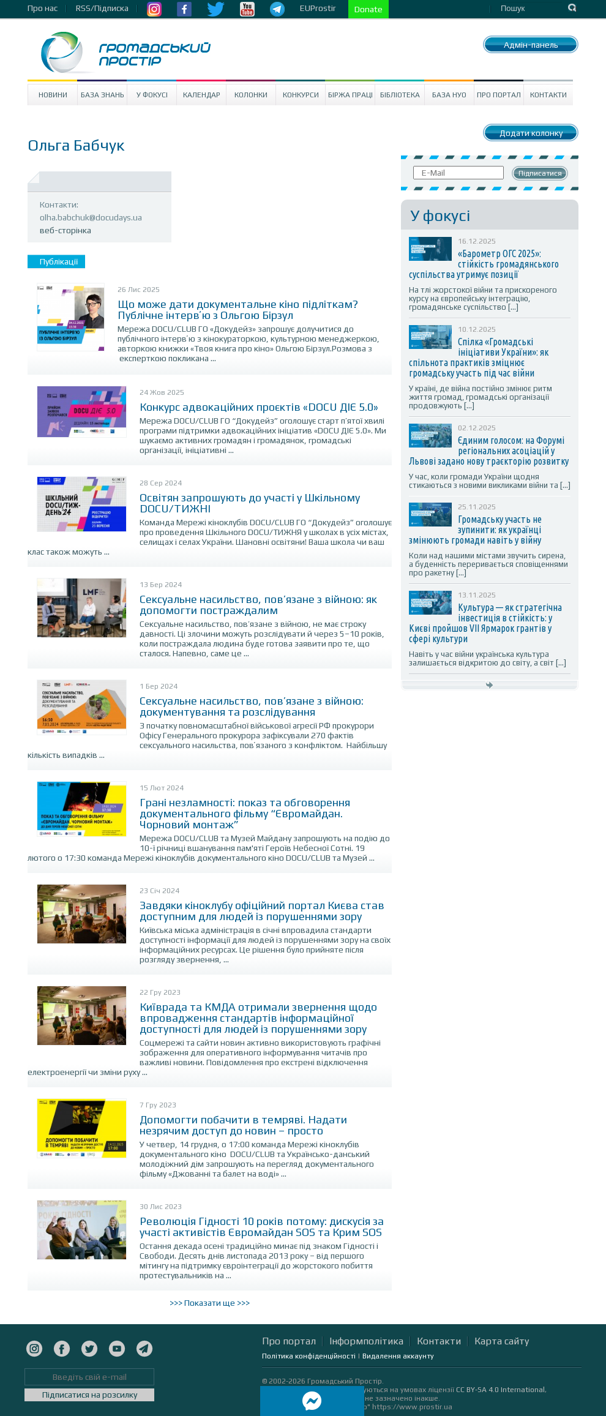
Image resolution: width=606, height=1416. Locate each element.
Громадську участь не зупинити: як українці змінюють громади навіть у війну (475, 529)
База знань (102, 95)
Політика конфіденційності (309, 1356)
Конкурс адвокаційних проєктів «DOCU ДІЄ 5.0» (259, 406)
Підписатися (540, 173)
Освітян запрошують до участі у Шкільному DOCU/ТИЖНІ (250, 503)
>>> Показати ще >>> (210, 1303)
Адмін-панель (531, 45)
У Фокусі (152, 95)
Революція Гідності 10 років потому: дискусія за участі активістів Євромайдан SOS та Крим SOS (262, 1226)
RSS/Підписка (102, 8)
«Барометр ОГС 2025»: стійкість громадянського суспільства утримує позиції (484, 264)
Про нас (43, 8)
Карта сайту (501, 1341)
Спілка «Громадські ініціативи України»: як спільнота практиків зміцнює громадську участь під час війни (478, 357)
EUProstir (318, 8)
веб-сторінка (65, 230)
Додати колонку (531, 133)
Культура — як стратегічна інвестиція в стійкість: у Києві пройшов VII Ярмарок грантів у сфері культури (485, 623)
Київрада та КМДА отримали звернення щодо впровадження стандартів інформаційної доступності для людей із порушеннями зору (258, 1017)
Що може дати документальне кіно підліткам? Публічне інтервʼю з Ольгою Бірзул (238, 309)
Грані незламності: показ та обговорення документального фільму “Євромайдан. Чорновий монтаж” (245, 813)
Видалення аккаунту (398, 1356)
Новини (53, 95)
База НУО (449, 95)
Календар (201, 95)
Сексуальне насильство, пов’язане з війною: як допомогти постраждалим (258, 604)
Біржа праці (350, 95)
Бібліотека (400, 95)
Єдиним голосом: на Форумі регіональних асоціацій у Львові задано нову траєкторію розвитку (489, 450)
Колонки (250, 95)
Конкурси (301, 95)
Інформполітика (366, 1341)
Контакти (548, 95)
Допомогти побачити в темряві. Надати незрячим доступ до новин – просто (243, 1125)
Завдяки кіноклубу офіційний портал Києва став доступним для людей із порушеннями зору (262, 911)
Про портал (499, 95)
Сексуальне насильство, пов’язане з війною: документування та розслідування (252, 706)
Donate (368, 9)
